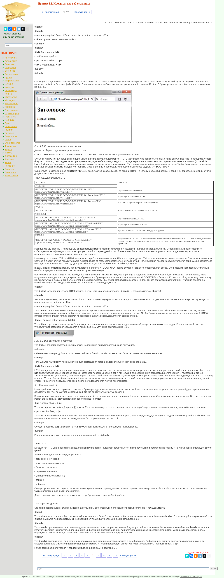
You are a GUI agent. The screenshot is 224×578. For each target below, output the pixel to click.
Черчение (10, 166)
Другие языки (11, 74)
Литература (10, 90)
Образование (11, 110)
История (9, 84)
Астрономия (11, 61)
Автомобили (11, 57)
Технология (10, 146)
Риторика (9, 133)
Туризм (8, 149)
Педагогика (10, 116)
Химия (8, 162)
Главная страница (12, 33)
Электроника (11, 175)
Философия (11, 156)
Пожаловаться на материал (191, 577)
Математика (11, 97)
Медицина (10, 100)
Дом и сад (10, 71)
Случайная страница (13, 37)
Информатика (12, 80)
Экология (9, 169)
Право (8, 123)
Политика (9, 120)
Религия (9, 130)
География (10, 67)
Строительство (12, 143)
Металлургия (11, 103)
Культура (9, 87)
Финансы (9, 159)
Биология (9, 64)
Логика (8, 93)
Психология (11, 126)
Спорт (8, 139)
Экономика (10, 172)
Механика (10, 107)
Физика (8, 152)
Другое (8, 77)
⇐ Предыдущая (50, 12)
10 (115, 555)
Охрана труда (12, 113)
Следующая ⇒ (82, 12)
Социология (11, 136)
